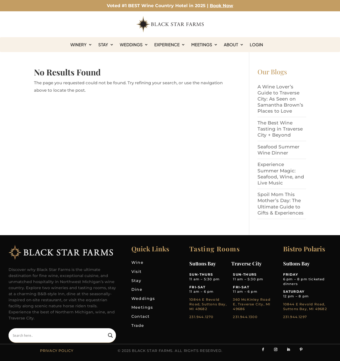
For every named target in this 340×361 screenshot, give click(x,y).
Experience (167, 44)
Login (256, 44)
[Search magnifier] (110, 335)
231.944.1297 (295, 317)
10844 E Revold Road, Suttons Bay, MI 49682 (208, 304)
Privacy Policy (56, 350)
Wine (137, 262)
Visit (136, 271)
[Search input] (59, 335)
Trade (137, 325)
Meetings (201, 44)
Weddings (131, 44)
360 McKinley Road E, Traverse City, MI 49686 (251, 304)
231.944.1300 (245, 317)
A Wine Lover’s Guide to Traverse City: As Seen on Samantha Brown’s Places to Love (280, 99)
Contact (140, 316)
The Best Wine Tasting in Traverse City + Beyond (280, 129)
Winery (78, 44)
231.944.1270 (201, 317)
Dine (137, 289)
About (231, 44)
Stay (103, 44)
